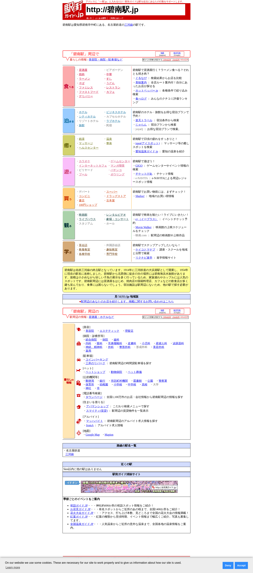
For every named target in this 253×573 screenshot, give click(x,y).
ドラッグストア (116, 196)
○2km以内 (176, 60)
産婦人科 (161, 343)
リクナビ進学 (143, 257)
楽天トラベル (143, 120)
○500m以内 (167, 60)
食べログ (141, 98)
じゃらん (141, 124)
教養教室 (84, 249)
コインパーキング (97, 359)
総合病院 (91, 339)
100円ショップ (88, 204)
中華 (109, 74)
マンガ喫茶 (118, 165)
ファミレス (86, 87)
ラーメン (84, 78)
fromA (89, 425)
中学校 (132, 384)
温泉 (109, 138)
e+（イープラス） (146, 219)
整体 (109, 143)
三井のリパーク (95, 363)
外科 (111, 347)
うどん (110, 83)
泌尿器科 (178, 343)
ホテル (83, 112)
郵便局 (90, 380)
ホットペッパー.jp (146, 90)
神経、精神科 (94, 347)
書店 (82, 200)
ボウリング (118, 174)
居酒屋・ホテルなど (101, 316)
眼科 (99, 343)
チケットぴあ (143, 173)
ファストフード (89, 91)
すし (109, 78)
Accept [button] (241, 565)
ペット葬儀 (135, 372)
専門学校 (112, 253)
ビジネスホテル (116, 112)
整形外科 (125, 347)
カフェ (110, 91)
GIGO (138, 165)
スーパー (112, 191)
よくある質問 (100, 18)
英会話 (83, 245)
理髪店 (129, 330)
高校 (144, 384)
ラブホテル (113, 120)
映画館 (83, 214)
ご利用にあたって (116, 18)
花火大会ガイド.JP (81, 512)
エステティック (109, 330)
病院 (105, 339)
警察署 (163, 380)
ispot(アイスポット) (147, 143)
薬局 (88, 350)
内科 (88, 343)
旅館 (82, 125)
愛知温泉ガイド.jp (146, 151)
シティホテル (87, 116)
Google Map (93, 434)
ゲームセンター (120, 161)
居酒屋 (83, 69)
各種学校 (84, 253)
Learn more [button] (13, 567)
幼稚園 (104, 384)
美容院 (90, 330)
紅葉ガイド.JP (79, 516)
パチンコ (116, 170)
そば (82, 83)
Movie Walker (143, 227)
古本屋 (110, 200)
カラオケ (84, 161)
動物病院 (116, 372)
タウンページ (94, 396)
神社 (88, 388)
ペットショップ (95, 372)
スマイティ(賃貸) (97, 410)
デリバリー (86, 96)
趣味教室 (112, 249)
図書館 (137, 380)
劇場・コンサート (117, 219)
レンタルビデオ (116, 214)
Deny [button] (228, 565)
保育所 (90, 384)
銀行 (102, 380)
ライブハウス (87, 219)
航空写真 (177, 53)
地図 (162, 53)
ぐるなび (141, 78)
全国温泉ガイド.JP (81, 524)
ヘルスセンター (89, 147)
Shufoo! (140, 196)
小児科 (146, 343)
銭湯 (82, 138)
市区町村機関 (119, 380)
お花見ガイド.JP (80, 509)
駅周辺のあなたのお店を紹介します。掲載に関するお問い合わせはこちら (127, 301)
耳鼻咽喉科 (115, 343)
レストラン (113, 87)
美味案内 (141, 82)
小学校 (118, 384)
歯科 (116, 339)
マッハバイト (94, 420)
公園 (150, 380)
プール (83, 174)
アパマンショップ (97, 406)
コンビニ (84, 196)
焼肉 (82, 74)
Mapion (109, 434)
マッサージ (86, 143)
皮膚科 (132, 343)
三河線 (128, 24)
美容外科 (158, 347)
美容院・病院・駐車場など (105, 59)
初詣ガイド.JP (79, 505)
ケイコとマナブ (145, 249)
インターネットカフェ (93, 165)
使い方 (89, 18)
